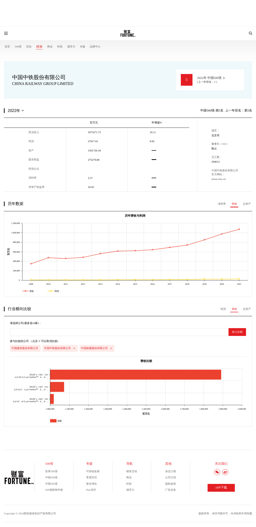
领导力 (71, 46)
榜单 (39, 46)
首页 (7, 46)
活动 (28, 46)
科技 (60, 46)
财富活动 (131, 471)
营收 (234, 203)
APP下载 (221, 487)
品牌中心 (95, 46)
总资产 (247, 203)
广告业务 (170, 489)
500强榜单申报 (54, 489)
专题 (82, 46)
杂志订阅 (170, 471)
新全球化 (91, 483)
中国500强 (51, 477)
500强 (18, 46)
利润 (223, 308)
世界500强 (51, 471)
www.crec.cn (218, 178)
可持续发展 (93, 471)
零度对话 (91, 477)
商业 (50, 46)
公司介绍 (170, 477)
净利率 (222, 203)
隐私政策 (170, 483)
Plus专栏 (91, 489)
